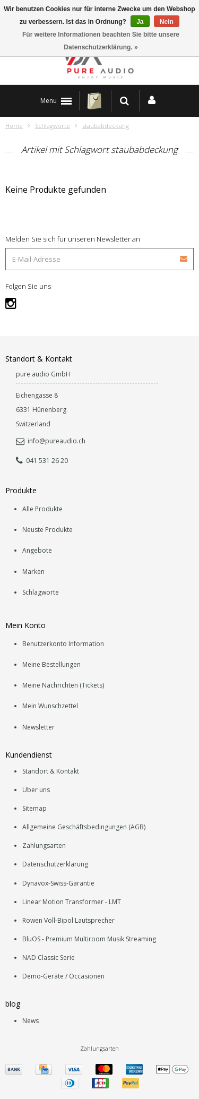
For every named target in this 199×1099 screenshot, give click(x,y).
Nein (167, 21)
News (30, 1020)
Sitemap (34, 808)
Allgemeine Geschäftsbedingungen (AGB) (83, 826)
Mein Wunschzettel (50, 705)
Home (14, 126)
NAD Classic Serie (48, 957)
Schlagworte (52, 126)
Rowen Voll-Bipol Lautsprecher (68, 920)
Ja (139, 21)
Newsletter (38, 727)
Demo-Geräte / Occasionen (63, 976)
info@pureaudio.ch (50, 440)
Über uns (36, 789)
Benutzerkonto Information (63, 643)
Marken (33, 571)
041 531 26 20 (42, 460)
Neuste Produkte (47, 529)
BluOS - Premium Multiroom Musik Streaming (89, 938)
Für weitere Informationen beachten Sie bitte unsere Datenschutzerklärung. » (100, 41)
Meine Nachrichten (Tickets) (63, 685)
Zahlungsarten (44, 845)
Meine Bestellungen (51, 664)
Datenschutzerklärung (55, 864)
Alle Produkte (42, 508)
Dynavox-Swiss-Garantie (58, 883)
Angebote (37, 550)
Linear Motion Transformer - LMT (71, 901)
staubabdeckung (105, 126)
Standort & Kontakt (50, 771)
